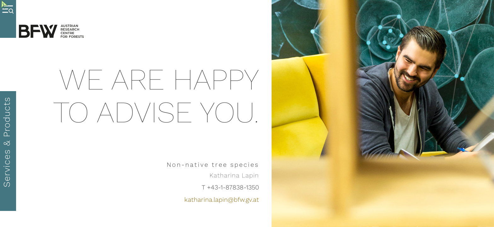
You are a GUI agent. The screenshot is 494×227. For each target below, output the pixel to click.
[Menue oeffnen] (8, 19)
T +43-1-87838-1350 (230, 187)
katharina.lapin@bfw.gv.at (221, 199)
